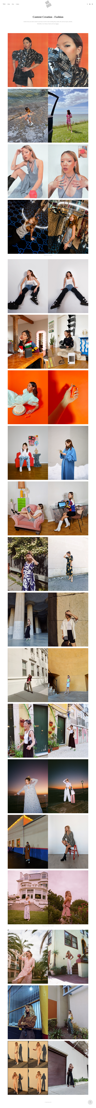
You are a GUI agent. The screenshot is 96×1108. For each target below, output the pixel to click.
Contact (17, 4)
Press (13, 4)
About (8, 4)
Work (4, 4)
